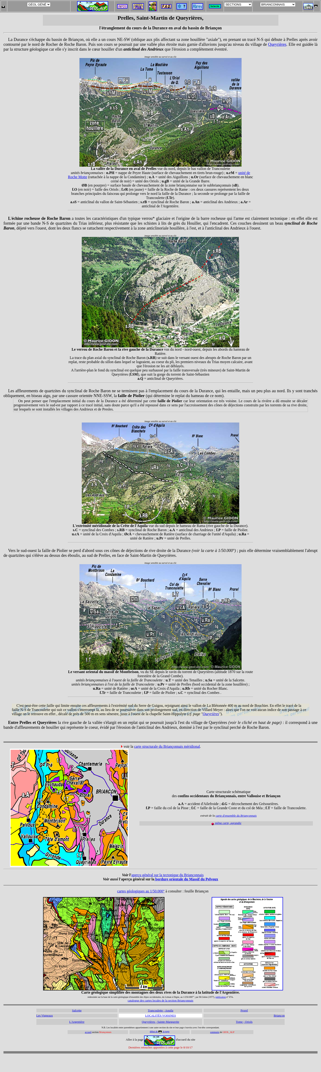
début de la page (160, 1031)
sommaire (214, 1032)
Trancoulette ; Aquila (160, 1010)
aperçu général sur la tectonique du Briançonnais (167, 875)
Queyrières (277, 44)
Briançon (279, 1015)
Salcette (77, 1010)
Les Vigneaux (44, 1015)
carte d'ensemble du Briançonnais (236, 815)
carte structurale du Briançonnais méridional (167, 746)
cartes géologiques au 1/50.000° (141, 891)
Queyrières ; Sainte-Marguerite (160, 1021)
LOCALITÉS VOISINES (160, 1015)
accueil (88, 1032)
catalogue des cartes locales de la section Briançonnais (160, 1000)
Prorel (244, 1010)
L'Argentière (77, 1021)
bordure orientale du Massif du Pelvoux (186, 879)
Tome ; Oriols (244, 1021)
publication (220, 997)
